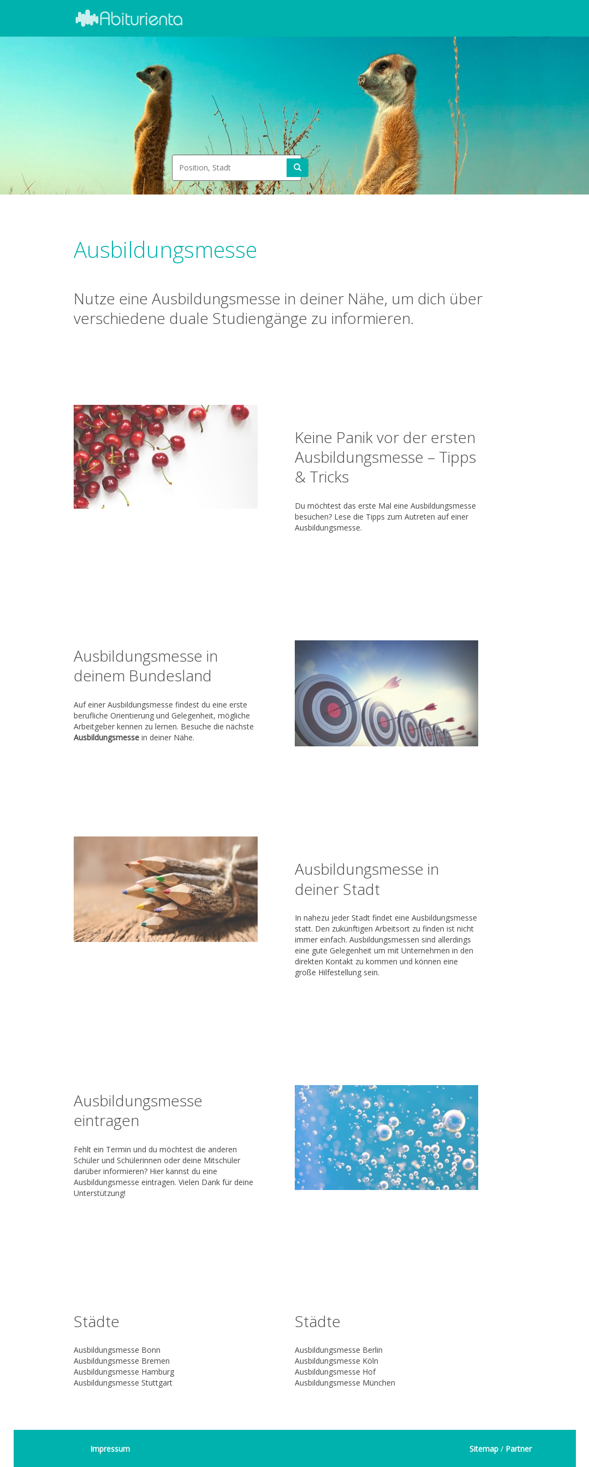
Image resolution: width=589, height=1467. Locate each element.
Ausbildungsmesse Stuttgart (123, 1382)
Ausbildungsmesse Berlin (339, 1350)
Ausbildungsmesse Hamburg (124, 1371)
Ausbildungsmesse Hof (335, 1371)
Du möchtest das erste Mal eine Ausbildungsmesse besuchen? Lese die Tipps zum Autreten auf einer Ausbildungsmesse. (387, 476)
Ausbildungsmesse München (345, 1382)
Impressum (110, 1449)
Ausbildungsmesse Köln (336, 1361)
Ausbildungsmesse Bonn (117, 1350)
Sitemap (483, 1449)
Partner (518, 1449)
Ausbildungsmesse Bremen (122, 1361)
